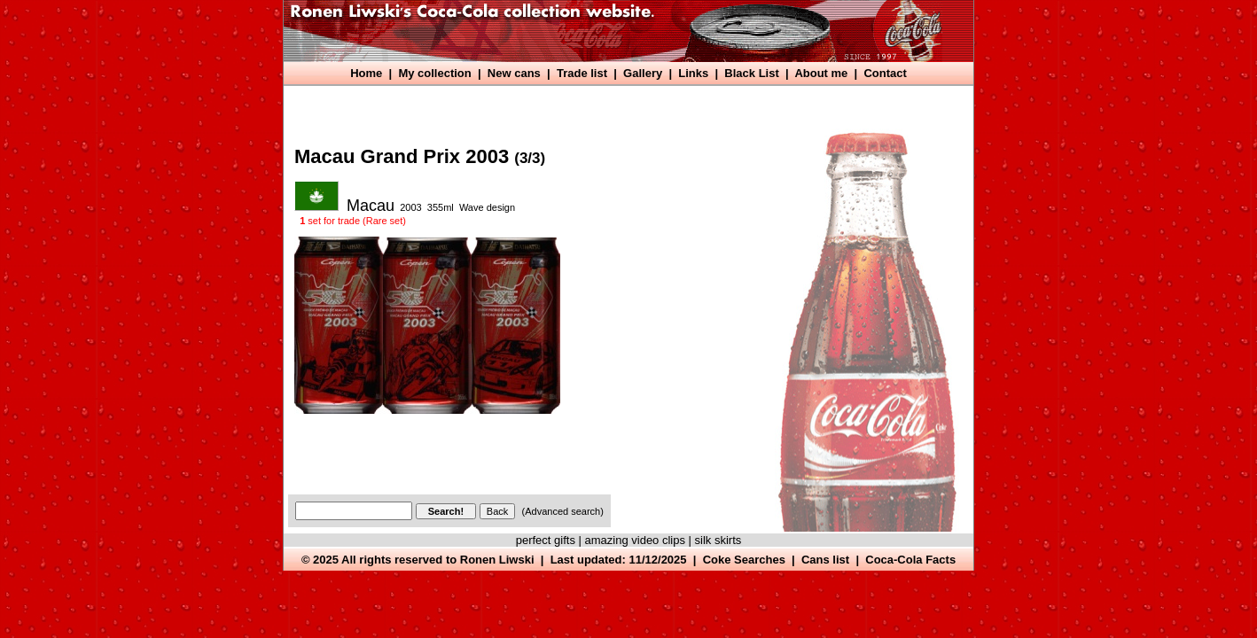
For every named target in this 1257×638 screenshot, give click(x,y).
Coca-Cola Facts (910, 559)
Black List (751, 73)
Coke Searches (744, 559)
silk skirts (718, 540)
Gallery (642, 73)
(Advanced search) (563, 511)
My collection (434, 73)
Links (693, 73)
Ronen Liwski (497, 559)
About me (820, 73)
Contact (884, 73)
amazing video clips (635, 540)
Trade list (582, 73)
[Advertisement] (611, 104)
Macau (370, 205)
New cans (514, 73)
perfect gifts (545, 540)
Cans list (825, 559)
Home (366, 73)
